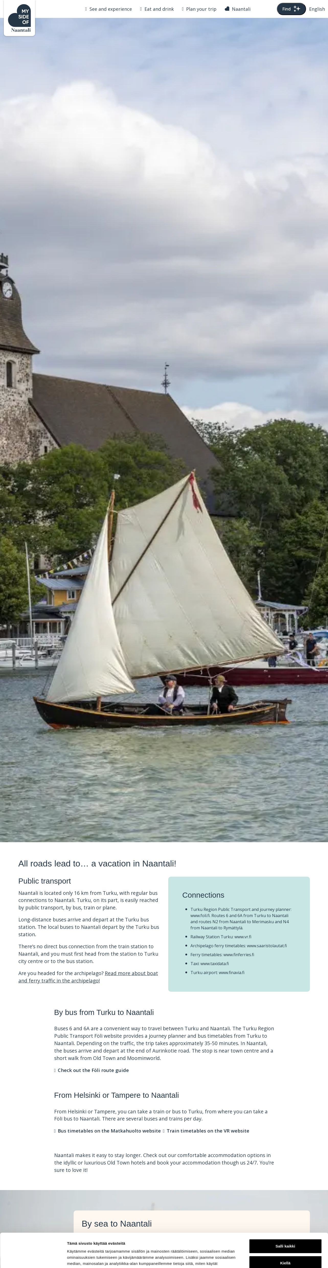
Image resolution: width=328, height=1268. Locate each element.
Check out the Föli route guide (93, 1070)
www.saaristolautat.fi (267, 946)
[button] (317, 9)
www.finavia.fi (231, 972)
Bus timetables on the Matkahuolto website (109, 1130)
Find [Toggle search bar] (291, 9)
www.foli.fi (200, 915)
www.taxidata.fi (214, 963)
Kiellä (285, 1231)
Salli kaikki (285, 1214)
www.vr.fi (242, 937)
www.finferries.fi (238, 954)
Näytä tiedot (78, 1258)
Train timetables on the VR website (208, 1130)
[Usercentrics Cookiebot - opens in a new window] (33, 1258)
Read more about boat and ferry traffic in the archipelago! (88, 977)
